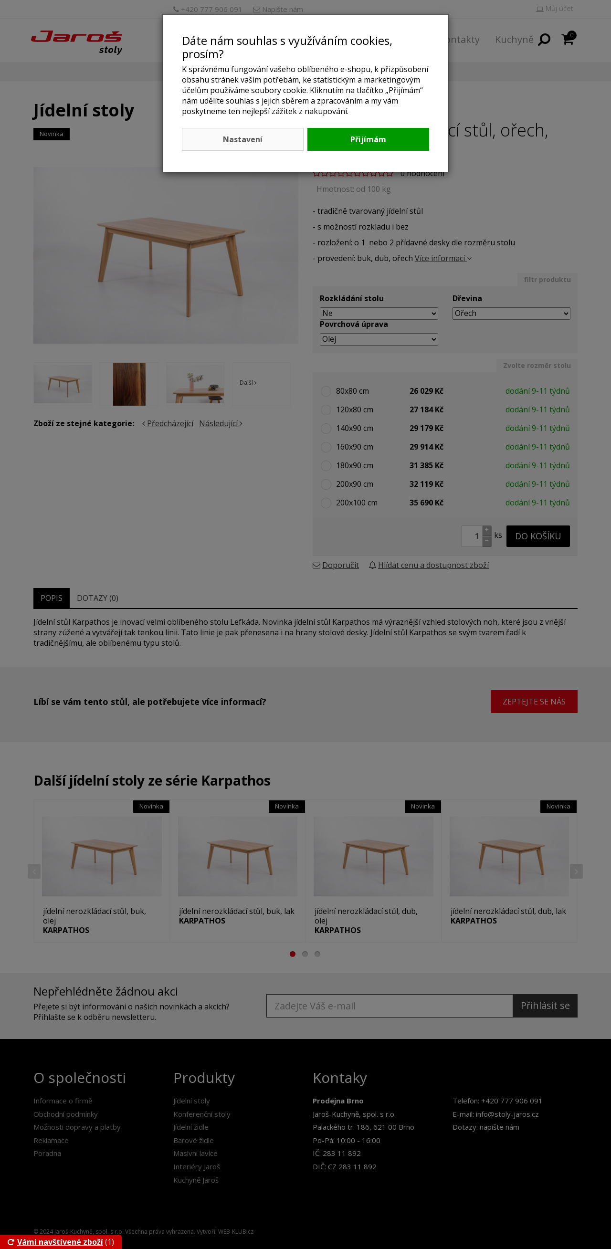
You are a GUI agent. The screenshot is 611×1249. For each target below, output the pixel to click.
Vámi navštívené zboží (55, 1242)
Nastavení (243, 139)
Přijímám (368, 139)
